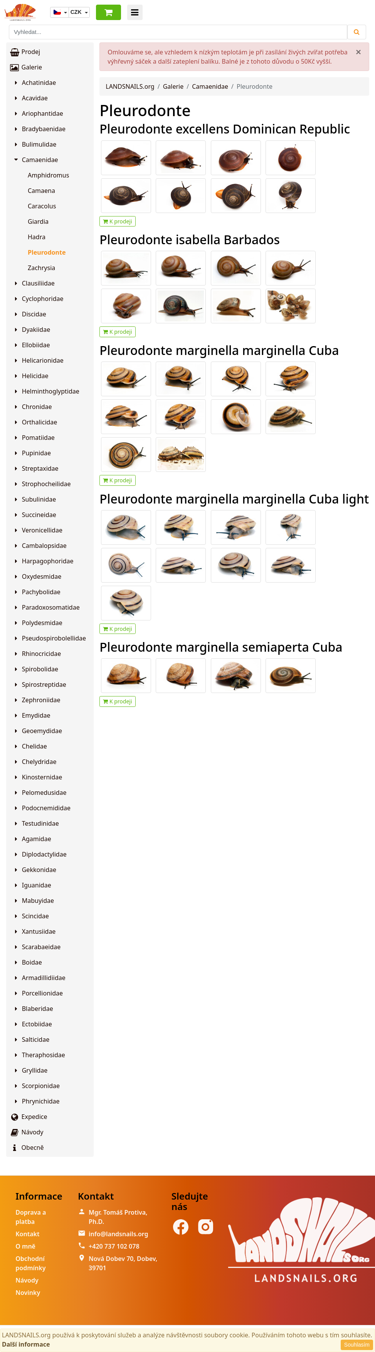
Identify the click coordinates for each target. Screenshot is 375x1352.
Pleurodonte (47, 252)
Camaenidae (35, 159)
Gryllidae (29, 1070)
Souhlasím (357, 1345)
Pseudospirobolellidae (49, 638)
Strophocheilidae (41, 484)
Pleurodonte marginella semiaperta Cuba (220, 647)
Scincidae (30, 916)
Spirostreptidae (39, 684)
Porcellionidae (37, 993)
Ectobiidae (32, 1024)
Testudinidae (35, 823)
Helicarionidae (38, 360)
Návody (26, 1132)
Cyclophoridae (37, 298)
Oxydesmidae (36, 576)
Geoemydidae (37, 731)
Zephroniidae (36, 700)
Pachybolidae (36, 592)
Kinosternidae (37, 777)
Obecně (26, 1147)
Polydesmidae (37, 623)
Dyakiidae (31, 329)
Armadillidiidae (39, 977)
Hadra (36, 237)
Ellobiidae (31, 345)
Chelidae (29, 746)
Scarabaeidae (36, 947)
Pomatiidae (33, 437)
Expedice (28, 1116)
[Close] (358, 52)
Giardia (38, 221)
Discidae (29, 314)
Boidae (27, 962)
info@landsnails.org (118, 1234)
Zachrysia (41, 268)
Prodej (24, 51)
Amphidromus (48, 175)
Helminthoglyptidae (45, 391)
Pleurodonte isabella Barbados (189, 239)
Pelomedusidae (39, 792)
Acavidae (30, 98)
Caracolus (42, 206)
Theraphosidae (38, 1055)
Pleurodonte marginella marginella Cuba (219, 350)
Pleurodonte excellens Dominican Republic (224, 128)
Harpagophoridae (42, 561)
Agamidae (31, 839)
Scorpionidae (36, 1086)
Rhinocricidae (36, 653)
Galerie (25, 67)
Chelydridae (34, 761)
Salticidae (30, 1039)
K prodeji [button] (117, 221)
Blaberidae (32, 1008)
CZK (77, 12)
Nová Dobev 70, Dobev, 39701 (123, 1263)
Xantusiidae (33, 931)
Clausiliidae (33, 283)
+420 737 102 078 (114, 1246)
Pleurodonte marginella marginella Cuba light (234, 498)
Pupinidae (31, 453)
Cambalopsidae (39, 545)
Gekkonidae (34, 869)
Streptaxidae (35, 468)
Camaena (41, 190)
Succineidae (34, 514)
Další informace (26, 1344)
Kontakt (27, 1234)
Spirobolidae (35, 669)
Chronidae (32, 406)
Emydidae (31, 715)
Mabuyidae (33, 900)
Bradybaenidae (39, 129)
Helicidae (30, 376)
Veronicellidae (37, 530)
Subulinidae (34, 499)
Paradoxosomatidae (46, 607)
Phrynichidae (36, 1101)
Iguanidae (31, 885)
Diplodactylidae (39, 854)
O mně (25, 1246)
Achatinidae (34, 82)
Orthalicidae (34, 422)
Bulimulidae (34, 144)
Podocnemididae (41, 808)
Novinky (27, 1292)
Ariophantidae (37, 113)
